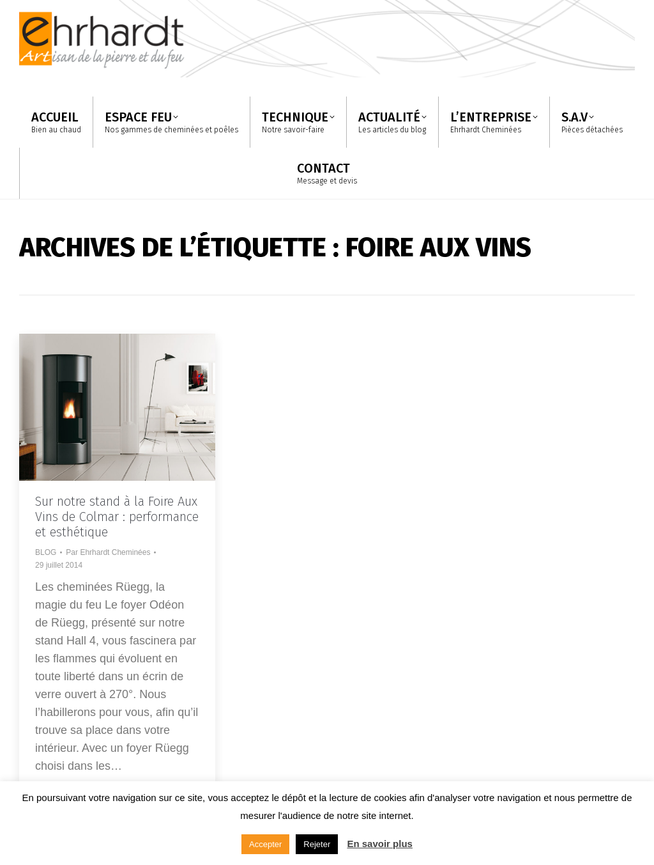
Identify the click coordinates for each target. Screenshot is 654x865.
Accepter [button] (265, 844)
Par (108, 552)
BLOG (45, 552)
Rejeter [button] (316, 844)
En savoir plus (380, 843)
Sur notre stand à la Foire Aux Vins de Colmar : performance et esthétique (117, 517)
